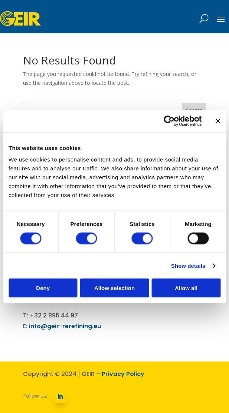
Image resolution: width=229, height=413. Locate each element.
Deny (43, 288)
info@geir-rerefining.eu (65, 326)
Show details (188, 265)
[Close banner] (217, 120)
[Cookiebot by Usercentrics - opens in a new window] (169, 120)
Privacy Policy (123, 374)
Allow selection (114, 288)
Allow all (186, 288)
